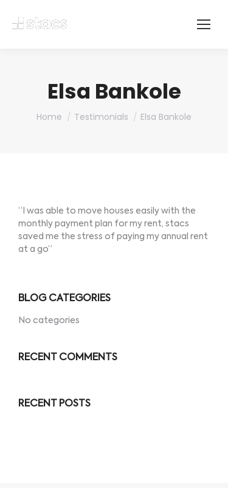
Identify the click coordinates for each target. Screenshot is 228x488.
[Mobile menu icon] (204, 24)
